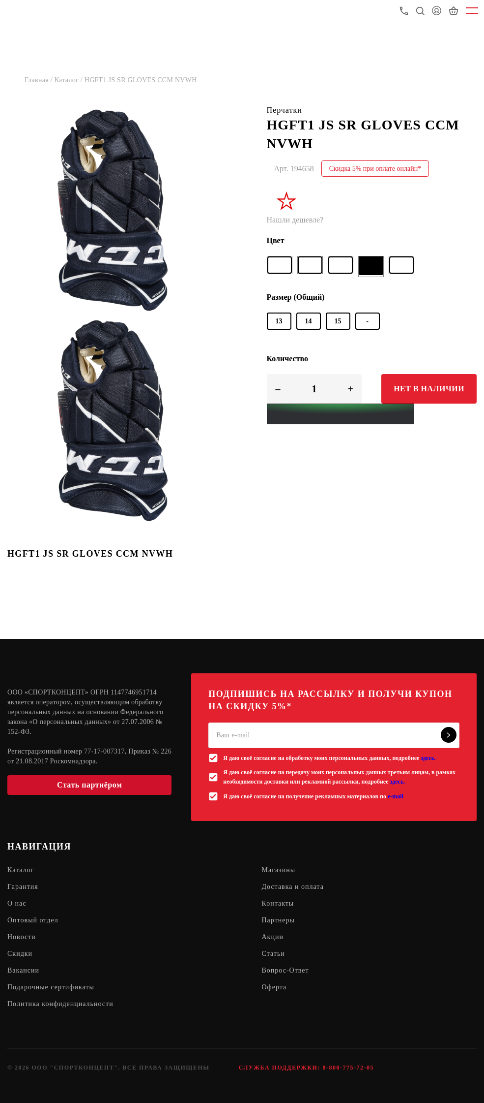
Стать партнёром (89, 785)
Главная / (40, 80)
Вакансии (23, 970)
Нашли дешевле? (295, 220)
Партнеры (278, 920)
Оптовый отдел (32, 920)
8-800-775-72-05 (347, 1067)
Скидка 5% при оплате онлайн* (375, 168)
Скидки (19, 953)
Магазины (279, 870)
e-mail (395, 796)
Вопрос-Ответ (285, 970)
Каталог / (70, 80)
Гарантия (22, 886)
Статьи (273, 953)
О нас (17, 903)
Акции (273, 937)
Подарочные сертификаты (50, 987)
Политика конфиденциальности (60, 1004)
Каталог (20, 870)
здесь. (428, 758)
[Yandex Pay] (340, 414)
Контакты (278, 903)
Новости (21, 937)
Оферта (274, 987)
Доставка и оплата (293, 886)
